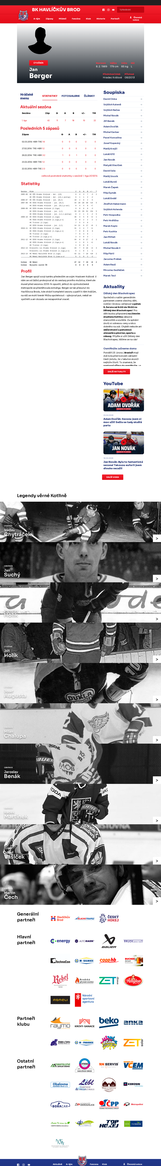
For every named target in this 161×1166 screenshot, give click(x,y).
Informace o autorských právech (97, 1161)
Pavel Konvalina (112, 137)
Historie (92, 1152)
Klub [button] (88, 19)
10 (84, 120)
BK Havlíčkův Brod (56, 9)
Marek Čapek (110, 187)
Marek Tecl (109, 275)
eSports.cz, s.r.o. (73, 1161)
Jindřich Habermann (114, 204)
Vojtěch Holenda (112, 209)
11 (57, 120)
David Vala (109, 170)
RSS (115, 1161)
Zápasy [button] (50, 19)
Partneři (115, 19)
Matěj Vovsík (110, 176)
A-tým (69, 1143)
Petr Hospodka (111, 215)
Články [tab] (89, 95)
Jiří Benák (109, 121)
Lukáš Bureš (110, 181)
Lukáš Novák (110, 242)
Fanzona (94, 1143)
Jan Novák (109, 159)
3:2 (43, 155)
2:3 (43, 168)
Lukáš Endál (110, 198)
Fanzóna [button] (76, 19)
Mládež (68, 1152)
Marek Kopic (110, 226)
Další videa (112, 477)
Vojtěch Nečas (111, 110)
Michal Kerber (111, 132)
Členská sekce (136, 18)
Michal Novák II (111, 248)
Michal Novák (111, 115)
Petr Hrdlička (110, 220)
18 (73, 120)
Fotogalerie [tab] (71, 95)
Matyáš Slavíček (112, 165)
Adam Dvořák (110, 126)
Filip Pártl (108, 253)
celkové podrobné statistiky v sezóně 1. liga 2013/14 (69, 175)
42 (48, 120)
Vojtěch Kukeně (112, 104)
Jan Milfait (109, 237)
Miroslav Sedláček (114, 270)
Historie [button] (101, 19)
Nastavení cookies (127, 1161)
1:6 (43, 141)
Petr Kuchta (110, 231)
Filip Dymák (109, 192)
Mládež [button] (63, 19)
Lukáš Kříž (109, 154)
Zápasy (57, 1152)
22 (95, 120)
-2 (85, 141)
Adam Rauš (109, 264)
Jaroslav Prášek (112, 259)
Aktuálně (57, 1143)
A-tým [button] (37, 19)
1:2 (43, 148)
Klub (104, 1143)
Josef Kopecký (111, 143)
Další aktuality (117, 371)
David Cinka (110, 99)
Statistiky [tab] (49, 95)
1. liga (24, 120)
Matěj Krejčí (110, 148)
